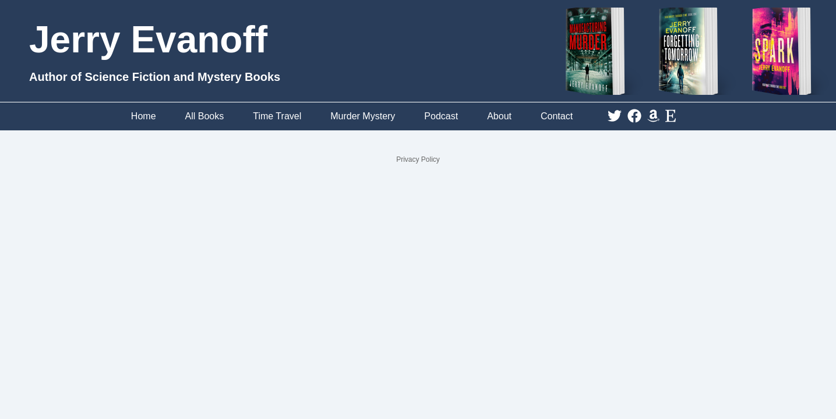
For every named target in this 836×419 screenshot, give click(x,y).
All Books (204, 116)
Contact (557, 116)
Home (143, 116)
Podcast (441, 116)
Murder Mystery (362, 116)
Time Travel (277, 116)
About (499, 116)
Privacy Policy (418, 159)
